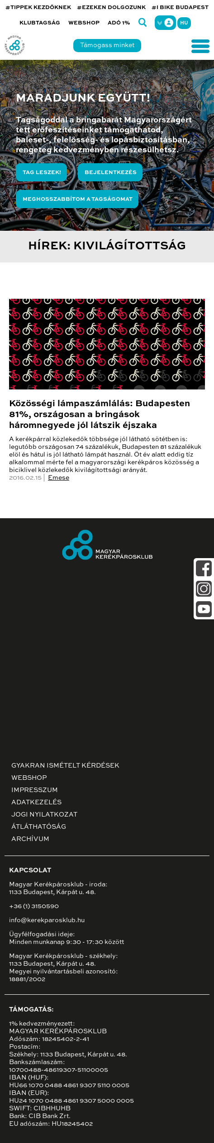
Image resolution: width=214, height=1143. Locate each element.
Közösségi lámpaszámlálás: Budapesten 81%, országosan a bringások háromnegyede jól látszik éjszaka (99, 414)
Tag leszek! (42, 172)
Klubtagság (39, 23)
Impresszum (34, 790)
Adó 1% (119, 23)
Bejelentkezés (111, 172)
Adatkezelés (36, 802)
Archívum (30, 839)
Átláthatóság (38, 827)
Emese (58, 478)
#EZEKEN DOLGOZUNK (111, 7)
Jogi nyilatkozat (44, 815)
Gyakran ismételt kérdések (65, 766)
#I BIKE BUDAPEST (180, 7)
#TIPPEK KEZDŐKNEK (38, 7)
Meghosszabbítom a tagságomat (78, 199)
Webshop (84, 23)
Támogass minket (107, 45)
